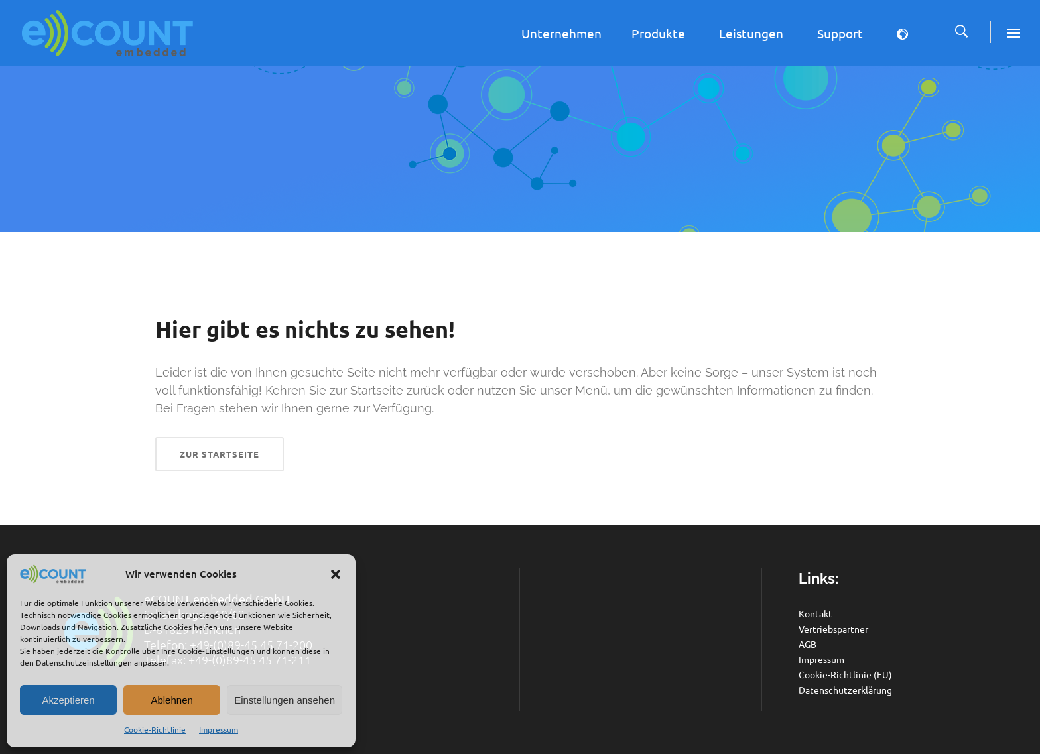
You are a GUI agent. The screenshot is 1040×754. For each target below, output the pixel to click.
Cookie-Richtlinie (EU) (845, 674)
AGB (807, 644)
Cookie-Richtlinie (155, 729)
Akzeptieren (68, 700)
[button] (335, 574)
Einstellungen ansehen (284, 700)
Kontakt (815, 613)
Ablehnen (171, 700)
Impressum (218, 729)
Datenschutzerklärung (845, 690)
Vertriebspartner (833, 629)
